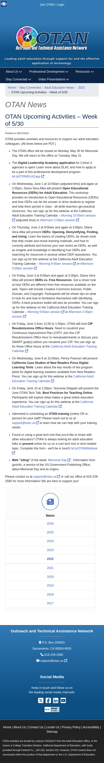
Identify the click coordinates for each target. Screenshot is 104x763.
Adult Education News (59, 87)
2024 (50, 541)
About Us (19, 727)
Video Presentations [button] (53, 79)
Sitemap (52, 731)
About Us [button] (14, 71)
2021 (50, 568)
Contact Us (35, 727)
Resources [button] (85, 71)
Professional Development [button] (48, 71)
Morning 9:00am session (57, 263)
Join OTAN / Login (52, 4)
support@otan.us (25, 423)
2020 (50, 576)
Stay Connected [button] (18, 79)
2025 (50, 532)
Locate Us (52, 727)
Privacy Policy (71, 727)
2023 (50, 550)
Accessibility (91, 727)
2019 (50, 585)
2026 (50, 523)
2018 (50, 594)
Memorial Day (59, 460)
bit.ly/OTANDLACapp (28, 176)
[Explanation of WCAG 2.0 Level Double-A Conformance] (52, 709)
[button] (40, 701)
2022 (81, 87)
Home (12, 87)
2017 (50, 603)
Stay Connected (30, 87)
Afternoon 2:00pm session (59, 220)
